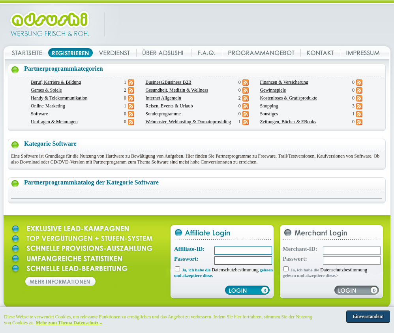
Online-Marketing (48, 106)
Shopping (269, 106)
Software (39, 114)
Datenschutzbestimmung (235, 270)
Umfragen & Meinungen (54, 121)
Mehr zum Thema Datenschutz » (69, 322)
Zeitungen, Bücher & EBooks (288, 121)
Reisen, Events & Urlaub (169, 106)
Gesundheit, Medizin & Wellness (176, 90)
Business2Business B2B (168, 82)
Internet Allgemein (163, 98)
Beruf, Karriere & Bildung (56, 82)
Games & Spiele (46, 90)
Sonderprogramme (162, 114)
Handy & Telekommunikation (59, 98)
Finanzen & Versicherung (284, 82)
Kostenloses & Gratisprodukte (288, 98)
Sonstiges (269, 114)
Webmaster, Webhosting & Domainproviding (188, 121)
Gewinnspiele (273, 90)
